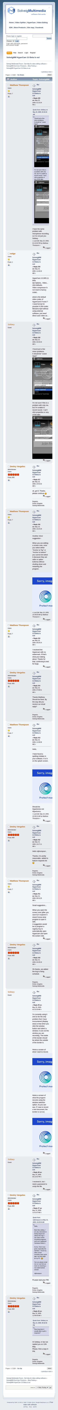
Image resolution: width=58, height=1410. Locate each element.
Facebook (39, 28)
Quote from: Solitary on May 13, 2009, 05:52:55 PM (40, 1323)
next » (50, 72)
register (19, 36)
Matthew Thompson (19, 85)
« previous (44, 72)
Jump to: (32, 1387)
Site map (30, 28)
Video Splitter (20, 23)
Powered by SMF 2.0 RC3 (15, 1402)
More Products (20, 28)
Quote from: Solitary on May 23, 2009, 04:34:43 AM (40, 112)
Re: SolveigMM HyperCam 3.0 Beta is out (36, 90)
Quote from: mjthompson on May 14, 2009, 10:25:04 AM (40, 1220)
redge (12, 253)
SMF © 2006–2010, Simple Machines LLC (36, 1402)
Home (11, 23)
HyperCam (31, 23)
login (13, 36)
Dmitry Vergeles (17, 466)
